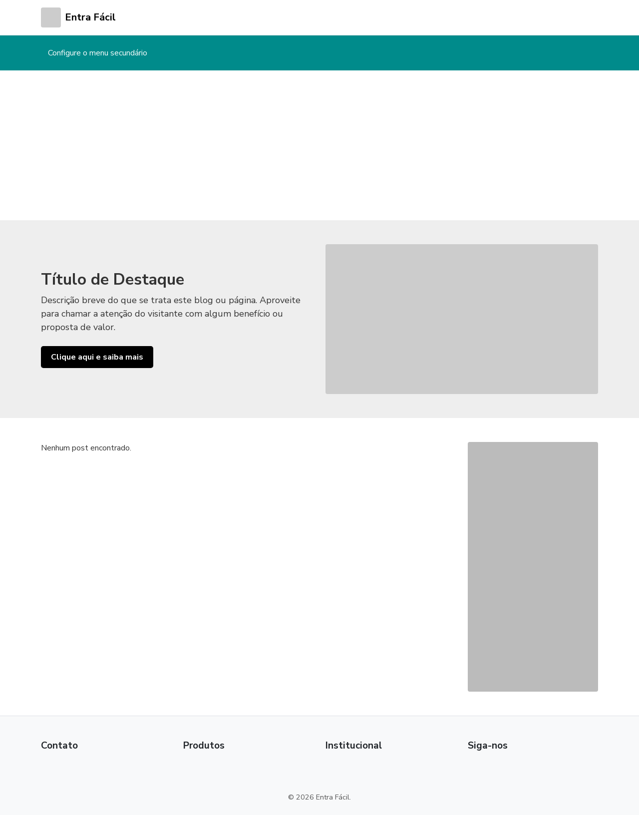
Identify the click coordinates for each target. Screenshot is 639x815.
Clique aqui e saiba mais (97, 357)
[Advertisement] (319, 145)
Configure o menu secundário (97, 52)
